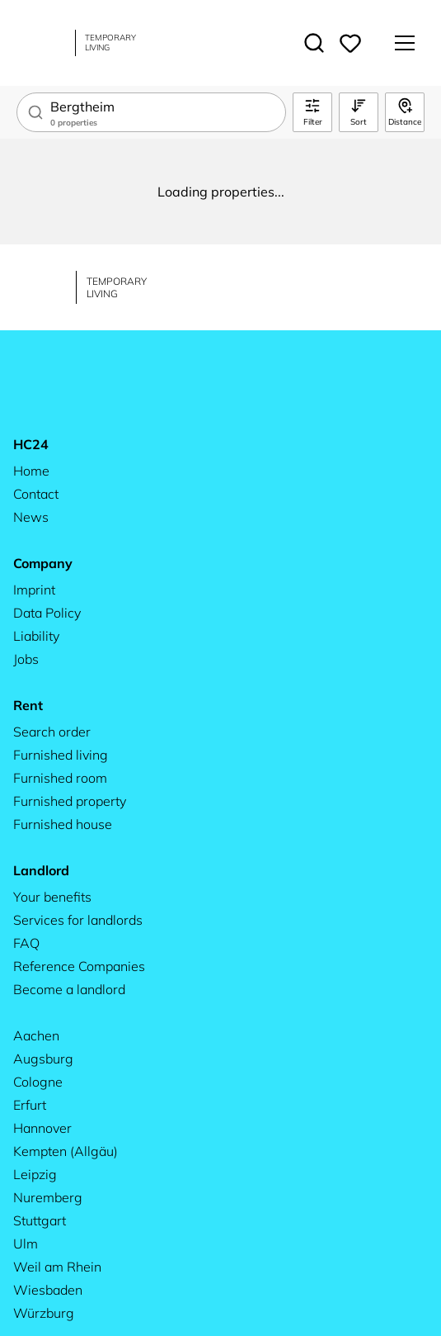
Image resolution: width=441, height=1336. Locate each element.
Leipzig (35, 1174)
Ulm (25, 1243)
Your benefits (52, 896)
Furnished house (62, 824)
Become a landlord (69, 989)
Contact (36, 494)
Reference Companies (79, 966)
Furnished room (60, 778)
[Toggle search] (314, 43)
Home (31, 470)
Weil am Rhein (57, 1266)
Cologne (38, 1081)
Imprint (34, 589)
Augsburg (43, 1058)
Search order (52, 731)
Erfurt (29, 1105)
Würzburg (43, 1313)
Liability (36, 636)
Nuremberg (47, 1197)
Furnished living (60, 754)
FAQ (26, 943)
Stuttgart (39, 1220)
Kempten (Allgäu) (65, 1151)
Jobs (26, 659)
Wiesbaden (47, 1290)
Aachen (36, 1035)
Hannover (42, 1128)
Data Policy (47, 612)
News (31, 517)
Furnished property (69, 801)
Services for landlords (78, 920)
